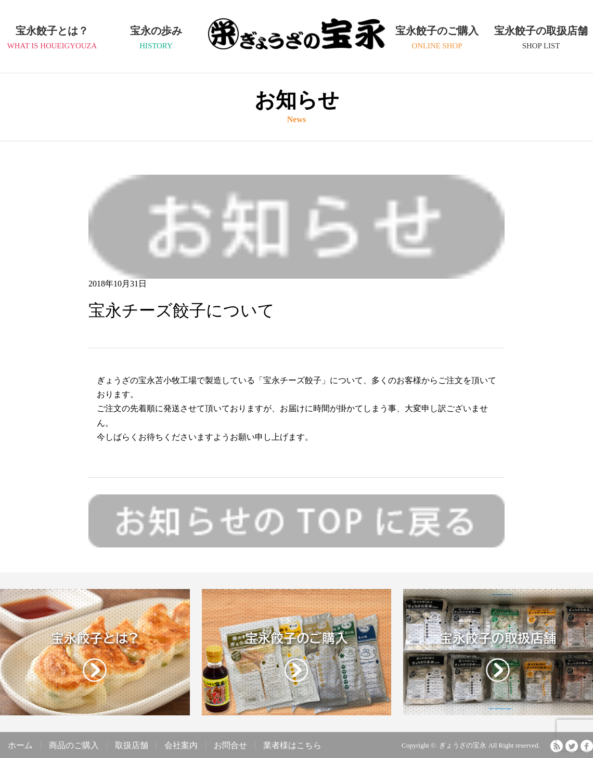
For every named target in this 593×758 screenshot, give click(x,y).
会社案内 (181, 745)
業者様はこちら (292, 745)
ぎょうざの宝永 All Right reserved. (489, 745)
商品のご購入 (74, 745)
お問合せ (230, 745)
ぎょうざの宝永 (296, 44)
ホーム (20, 745)
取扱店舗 (131, 745)
